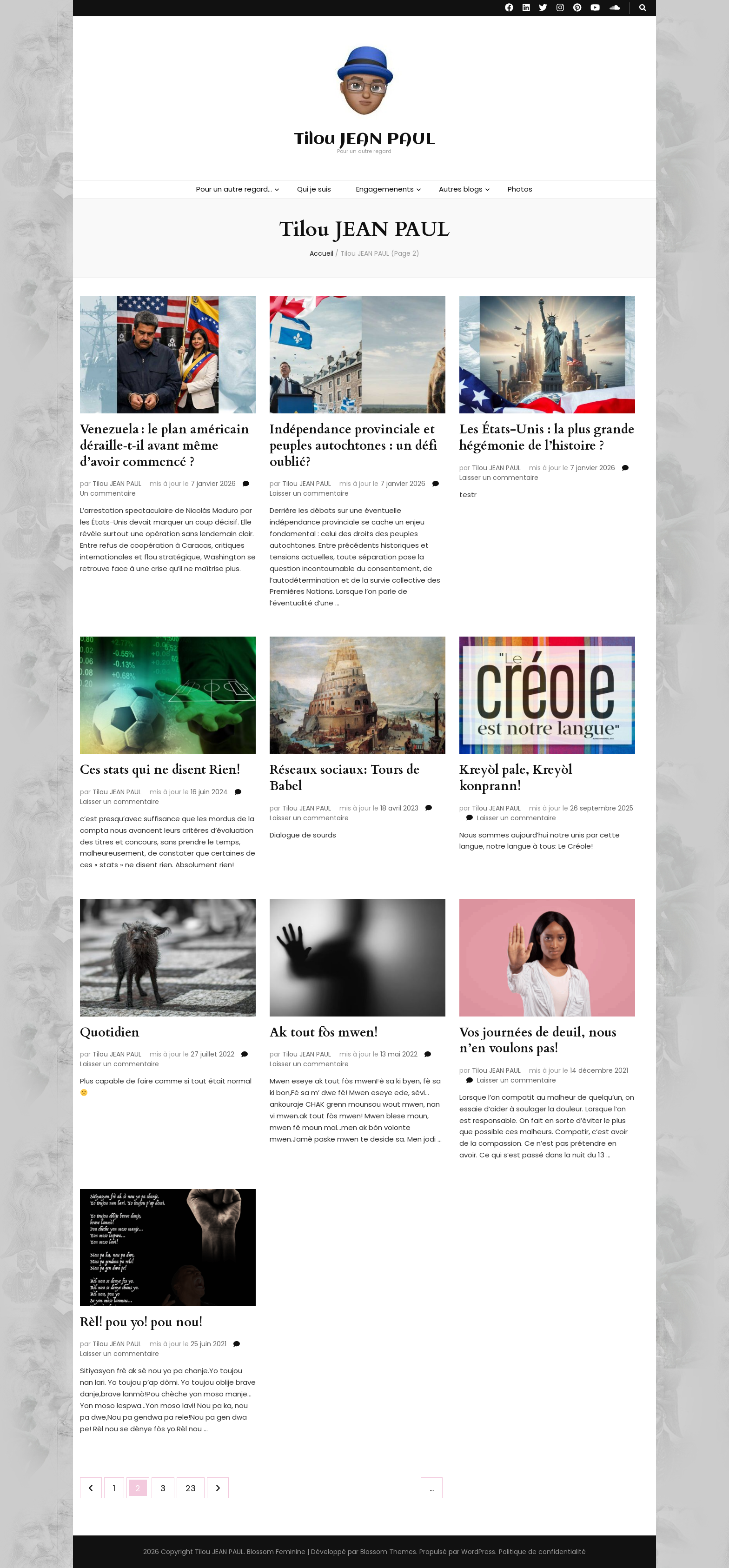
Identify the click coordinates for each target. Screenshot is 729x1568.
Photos (520, 189)
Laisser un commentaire (309, 492)
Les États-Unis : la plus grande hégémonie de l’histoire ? (526, 445)
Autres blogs (461, 189)
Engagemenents (385, 189)
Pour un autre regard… (234, 189)
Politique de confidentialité (542, 1551)
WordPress (478, 1551)
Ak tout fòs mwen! (325, 1032)
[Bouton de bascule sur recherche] (642, 8)
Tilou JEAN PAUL (364, 139)
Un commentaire (108, 492)
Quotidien (110, 1032)
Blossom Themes (388, 1551)
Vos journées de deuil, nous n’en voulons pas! (540, 1040)
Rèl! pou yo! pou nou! (144, 1322)
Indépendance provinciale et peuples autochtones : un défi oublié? (356, 445)
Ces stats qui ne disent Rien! (162, 769)
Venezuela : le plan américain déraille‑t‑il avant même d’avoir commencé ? (166, 445)
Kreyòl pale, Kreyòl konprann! (518, 777)
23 (195, 1485)
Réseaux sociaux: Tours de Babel (347, 777)
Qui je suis (314, 189)
